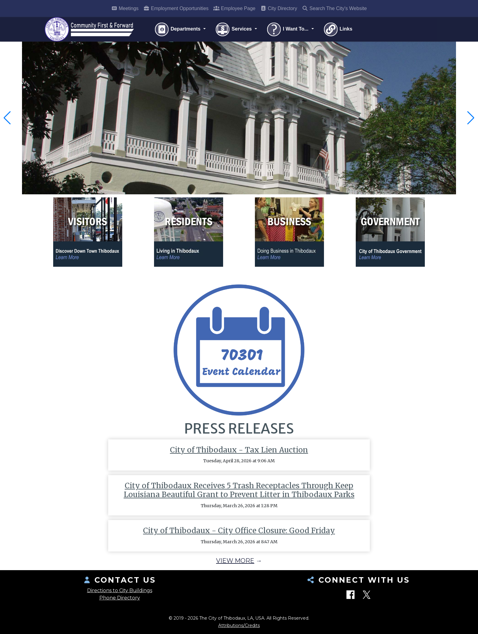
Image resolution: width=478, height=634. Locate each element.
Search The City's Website (334, 8)
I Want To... (288, 29)
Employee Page (234, 8)
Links (337, 29)
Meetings (124, 8)
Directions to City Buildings (119, 590)
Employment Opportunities (175, 8)
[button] (7, 118)
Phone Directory (119, 598)
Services (234, 29)
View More (235, 560)
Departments (178, 29)
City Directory (278, 8)
